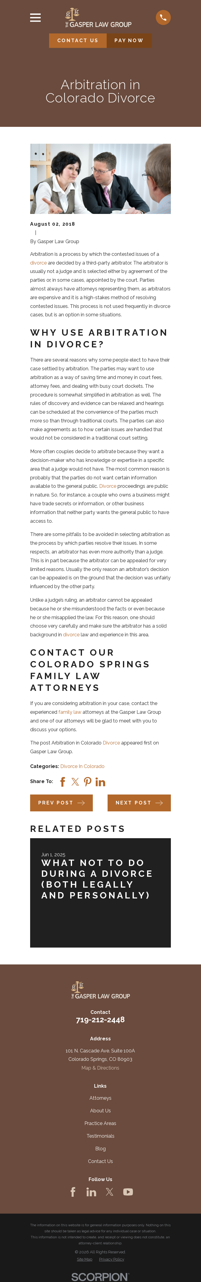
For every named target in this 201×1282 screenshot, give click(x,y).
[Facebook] (73, 1192)
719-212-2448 (100, 1019)
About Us (100, 1111)
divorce (38, 263)
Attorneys (100, 1098)
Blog (100, 1149)
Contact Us (100, 1161)
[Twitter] (110, 1192)
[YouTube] (128, 1192)
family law (69, 712)
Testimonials (100, 1136)
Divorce (107, 486)
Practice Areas (100, 1123)
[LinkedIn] (91, 1192)
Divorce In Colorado (82, 766)
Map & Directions (100, 1068)
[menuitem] (84, 1259)
